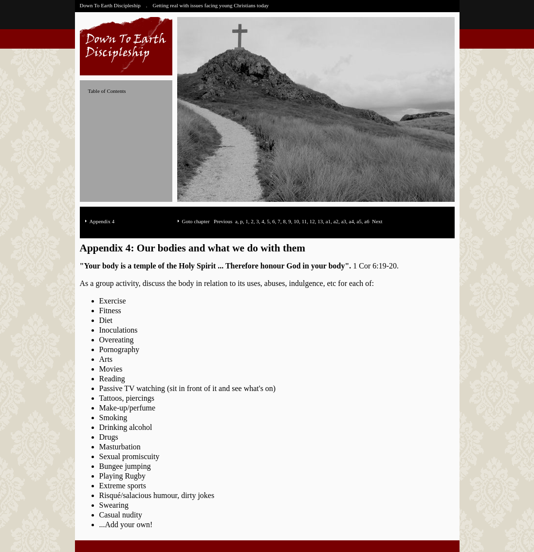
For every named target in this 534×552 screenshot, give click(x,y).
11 (304, 221)
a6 (366, 221)
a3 (343, 221)
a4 (351, 221)
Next (377, 221)
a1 (328, 221)
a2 (335, 221)
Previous (223, 221)
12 (312, 221)
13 (320, 221)
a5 (358, 221)
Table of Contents (107, 91)
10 (296, 221)
